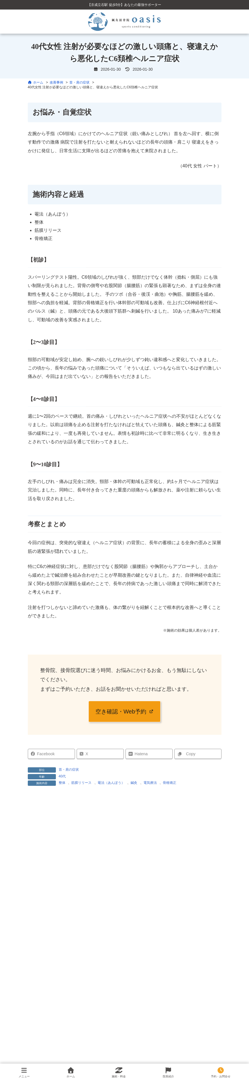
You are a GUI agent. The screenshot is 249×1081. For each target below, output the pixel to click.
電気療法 (150, 783)
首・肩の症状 (69, 770)
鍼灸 (134, 783)
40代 (62, 776)
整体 (62, 783)
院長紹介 (168, 1072)
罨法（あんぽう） (111, 783)
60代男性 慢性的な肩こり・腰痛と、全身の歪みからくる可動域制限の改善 (101, 1051)
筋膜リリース (81, 783)
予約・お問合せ (220, 1072)
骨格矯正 (169, 783)
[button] (124, 711)
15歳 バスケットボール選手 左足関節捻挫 (74, 1037)
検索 (125, 956)
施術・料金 (119, 1072)
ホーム (71, 1072)
